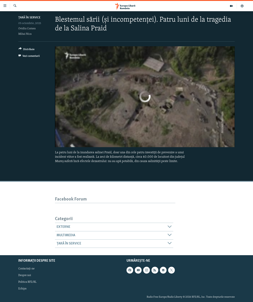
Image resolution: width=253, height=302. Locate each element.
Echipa (22, 288)
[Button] (26, 49)
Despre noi (24, 275)
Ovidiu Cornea (27, 28)
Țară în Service (29, 17)
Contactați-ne (26, 268)
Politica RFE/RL (27, 282)
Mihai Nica (25, 34)
